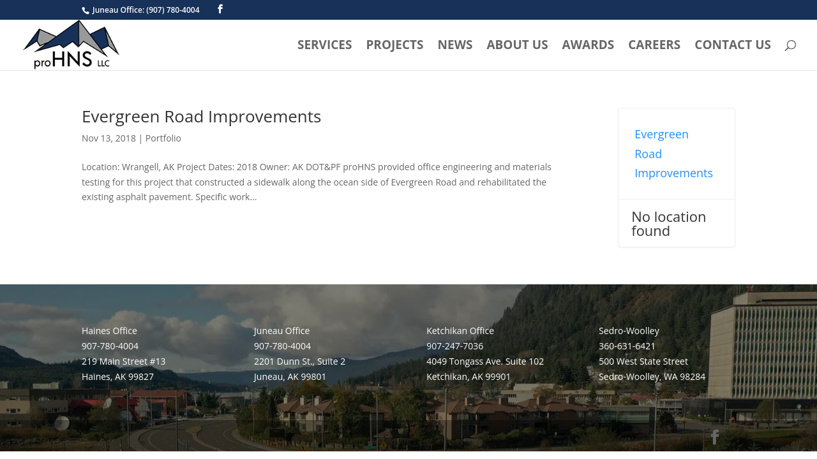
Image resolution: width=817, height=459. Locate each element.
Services (324, 46)
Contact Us (732, 46)
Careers (654, 46)
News (455, 46)
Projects (394, 46)
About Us (517, 46)
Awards (588, 46)
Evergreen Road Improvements (201, 116)
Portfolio (163, 138)
